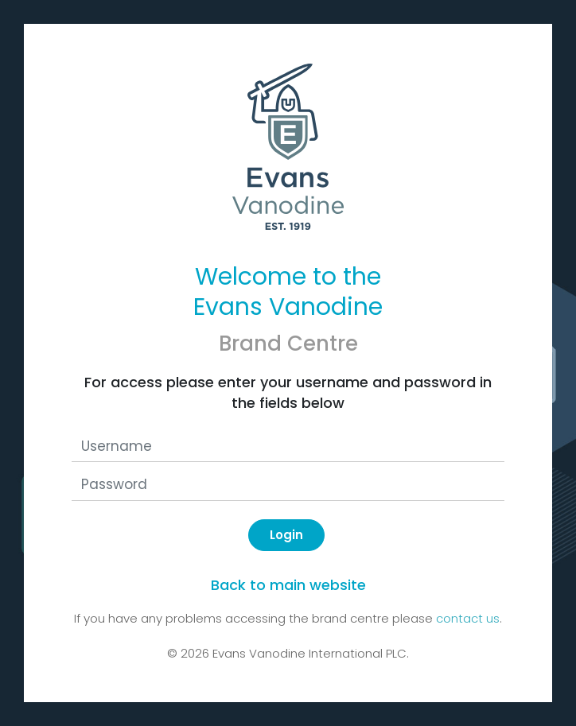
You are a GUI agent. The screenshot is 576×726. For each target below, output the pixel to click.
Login (286, 534)
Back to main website (288, 585)
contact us (468, 618)
